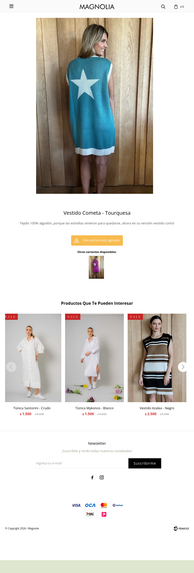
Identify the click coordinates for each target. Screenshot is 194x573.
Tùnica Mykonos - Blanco (95, 408)
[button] (183, 367)
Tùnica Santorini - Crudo (31, 408)
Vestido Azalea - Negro (157, 408)
